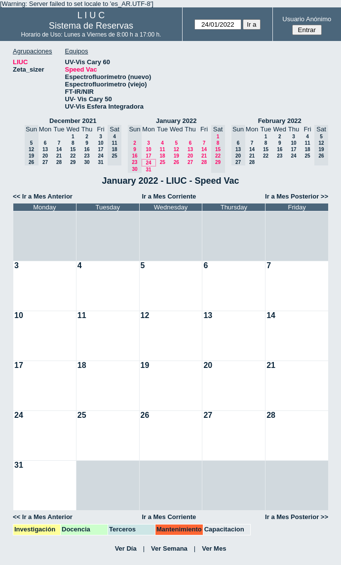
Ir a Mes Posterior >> (296, 196)
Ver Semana (169, 548)
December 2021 (72, 120)
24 (100, 156)
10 (100, 143)
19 (176, 156)
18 (162, 156)
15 (73, 149)
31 (100, 162)
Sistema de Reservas (91, 26)
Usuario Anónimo (306, 19)
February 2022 (280, 120)
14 (59, 149)
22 (73, 156)
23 (86, 156)
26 (176, 162)
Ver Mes (214, 548)
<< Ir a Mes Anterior (43, 196)
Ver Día (126, 548)
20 (45, 156)
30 (86, 162)
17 (100, 149)
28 (59, 162)
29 (73, 162)
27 (45, 162)
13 (45, 149)
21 (59, 156)
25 (162, 162)
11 (162, 149)
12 (176, 149)
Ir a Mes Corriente (169, 196)
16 (86, 149)
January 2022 (176, 120)
